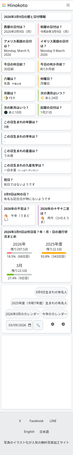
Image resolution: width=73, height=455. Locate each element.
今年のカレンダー (54, 314)
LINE (53, 421)
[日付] (19, 325)
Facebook (37, 421)
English (29, 431)
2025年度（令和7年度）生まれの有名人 (39, 303)
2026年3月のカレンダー (23, 314)
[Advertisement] (36, 372)
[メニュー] (68, 5)
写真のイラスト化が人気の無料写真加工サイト (36, 442)
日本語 (44, 432)
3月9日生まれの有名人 (51, 292)
